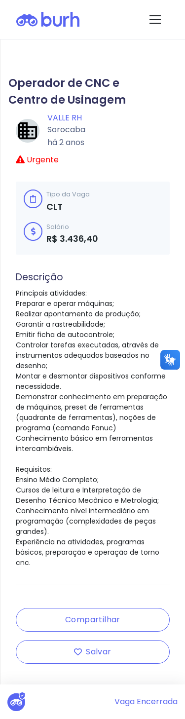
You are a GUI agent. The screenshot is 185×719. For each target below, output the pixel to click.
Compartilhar (92, 619)
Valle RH (64, 117)
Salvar (92, 651)
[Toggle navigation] (155, 19)
